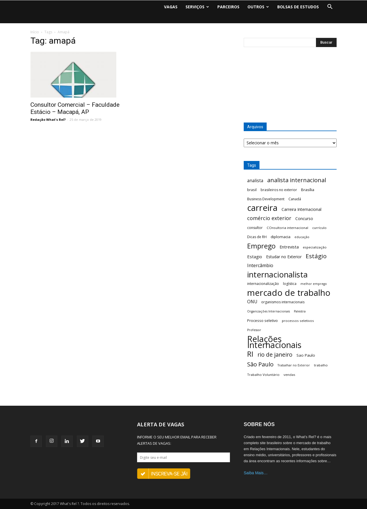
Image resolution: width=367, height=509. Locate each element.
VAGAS (170, 6)
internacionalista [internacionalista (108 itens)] (277, 274)
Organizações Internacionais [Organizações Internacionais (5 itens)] (268, 311)
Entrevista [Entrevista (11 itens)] (289, 247)
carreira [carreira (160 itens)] (262, 208)
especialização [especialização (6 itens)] (315, 247)
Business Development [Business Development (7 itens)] (265, 199)
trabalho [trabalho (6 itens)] (321, 365)
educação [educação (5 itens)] (301, 237)
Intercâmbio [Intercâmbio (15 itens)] (260, 266)
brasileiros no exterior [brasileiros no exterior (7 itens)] (279, 189)
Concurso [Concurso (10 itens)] (304, 218)
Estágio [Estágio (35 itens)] (316, 256)
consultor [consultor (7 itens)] (255, 227)
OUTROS (258, 6)
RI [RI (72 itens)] (250, 354)
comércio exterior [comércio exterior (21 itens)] (269, 218)
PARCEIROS (228, 6)
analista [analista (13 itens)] (255, 181)
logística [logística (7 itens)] (289, 283)
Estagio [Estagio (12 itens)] (254, 256)
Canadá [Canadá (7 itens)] (294, 199)
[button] (330, 7)
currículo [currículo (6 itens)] (319, 228)
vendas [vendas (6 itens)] (289, 374)
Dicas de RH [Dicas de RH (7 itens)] (257, 236)
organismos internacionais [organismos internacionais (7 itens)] (282, 302)
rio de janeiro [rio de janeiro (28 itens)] (274, 354)
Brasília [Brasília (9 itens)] (307, 189)
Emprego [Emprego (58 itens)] (261, 246)
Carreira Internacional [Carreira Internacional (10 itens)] (301, 209)
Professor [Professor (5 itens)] (254, 330)
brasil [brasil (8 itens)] (252, 189)
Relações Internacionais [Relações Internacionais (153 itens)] (274, 342)
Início (34, 32)
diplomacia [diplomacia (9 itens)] (280, 236)
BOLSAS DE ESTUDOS (298, 6)
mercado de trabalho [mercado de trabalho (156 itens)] (288, 293)
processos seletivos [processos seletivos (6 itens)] (298, 320)
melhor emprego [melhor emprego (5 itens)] (313, 284)
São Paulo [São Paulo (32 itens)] (260, 364)
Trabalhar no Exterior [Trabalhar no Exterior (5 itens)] (294, 365)
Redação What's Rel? (48, 119)
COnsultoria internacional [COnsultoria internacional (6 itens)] (287, 228)
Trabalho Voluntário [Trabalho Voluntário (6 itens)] (263, 374)
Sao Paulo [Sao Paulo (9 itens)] (305, 355)
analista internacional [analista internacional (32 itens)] (296, 180)
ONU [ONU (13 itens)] (252, 302)
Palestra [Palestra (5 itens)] (300, 311)
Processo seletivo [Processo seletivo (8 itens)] (262, 320)
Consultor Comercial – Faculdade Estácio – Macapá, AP (75, 108)
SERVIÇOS (197, 6)
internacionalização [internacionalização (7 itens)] (263, 283)
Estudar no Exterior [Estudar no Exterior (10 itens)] (284, 256)
